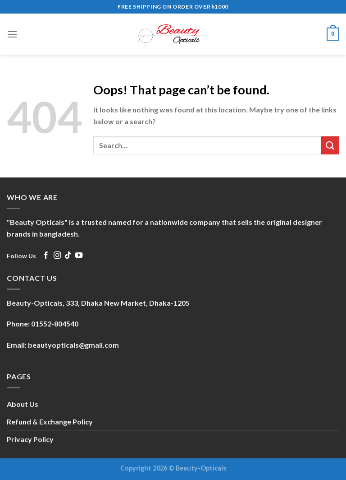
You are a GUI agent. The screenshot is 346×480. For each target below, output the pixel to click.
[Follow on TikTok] (68, 256)
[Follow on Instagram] (57, 256)
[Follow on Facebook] (46, 256)
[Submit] (330, 145)
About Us (22, 404)
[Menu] (12, 34)
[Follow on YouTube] (78, 256)
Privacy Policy (30, 439)
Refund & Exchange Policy (50, 421)
